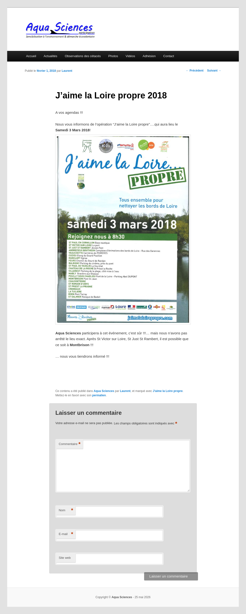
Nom (66, 510)
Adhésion (149, 56)
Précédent (194, 70)
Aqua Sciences (104, 391)
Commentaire (69, 444)
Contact (168, 56)
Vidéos (130, 56)
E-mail (66, 534)
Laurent (67, 70)
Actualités (50, 56)
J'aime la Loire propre (168, 391)
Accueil (31, 56)
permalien (99, 395)
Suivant (214, 70)
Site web (65, 558)
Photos (113, 56)
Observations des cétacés (83, 56)
